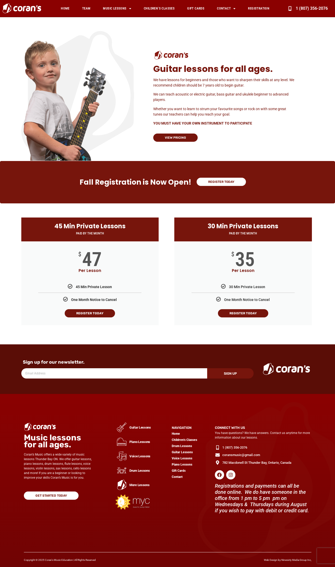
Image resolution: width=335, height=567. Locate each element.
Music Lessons (117, 8)
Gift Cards (195, 8)
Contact (226, 8)
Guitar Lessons (182, 452)
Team (86, 8)
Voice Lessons (182, 458)
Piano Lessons (182, 464)
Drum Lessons (182, 446)
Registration (258, 8)
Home (65, 8)
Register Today (89, 313)
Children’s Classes (159, 8)
